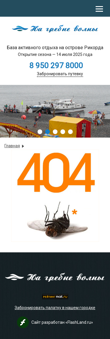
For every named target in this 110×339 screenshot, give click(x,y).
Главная (12, 145)
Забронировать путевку (60, 73)
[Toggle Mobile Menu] (99, 8)
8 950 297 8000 (56, 65)
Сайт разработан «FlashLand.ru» (62, 322)
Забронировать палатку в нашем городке (55, 307)
